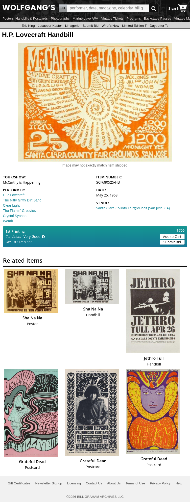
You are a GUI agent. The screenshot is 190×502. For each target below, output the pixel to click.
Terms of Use (135, 483)
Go (153, 8)
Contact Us (94, 483)
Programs (134, 18)
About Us (114, 483)
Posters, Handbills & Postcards (25, 18)
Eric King (28, 26)
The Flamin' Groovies (19, 211)
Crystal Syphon (14, 216)
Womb (8, 221)
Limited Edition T (134, 26)
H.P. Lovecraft (13, 195)
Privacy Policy (160, 483)
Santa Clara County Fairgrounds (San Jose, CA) (133, 208)
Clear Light (11, 205)
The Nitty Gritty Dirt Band (22, 200)
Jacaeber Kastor (50, 26)
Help (178, 483)
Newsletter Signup (48, 483)
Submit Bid (90, 26)
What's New (110, 26)
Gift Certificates (19, 483)
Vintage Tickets (112, 18)
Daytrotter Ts (159, 26)
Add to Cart (172, 236)
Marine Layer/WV (85, 18)
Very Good (32, 236)
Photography (60, 18)
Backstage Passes (157, 18)
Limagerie (72, 26)
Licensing (74, 483)
